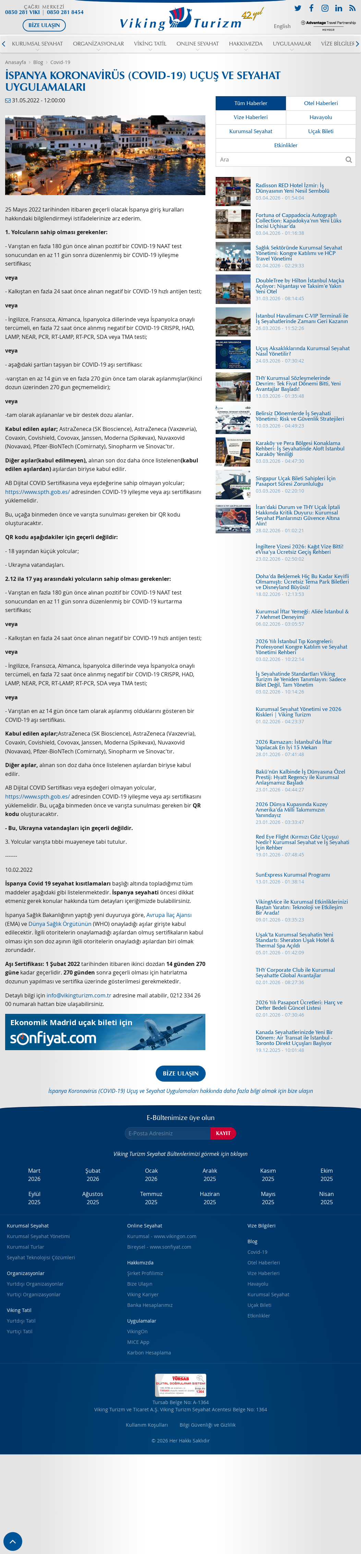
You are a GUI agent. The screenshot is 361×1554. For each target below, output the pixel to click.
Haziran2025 (210, 1198)
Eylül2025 (34, 1198)
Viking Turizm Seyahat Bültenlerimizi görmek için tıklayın (180, 1154)
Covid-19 (60, 62)
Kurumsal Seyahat (250, 131)
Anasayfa (15, 62)
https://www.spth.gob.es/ (37, 492)
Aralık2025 (210, 1175)
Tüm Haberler (250, 103)
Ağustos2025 (92, 1198)
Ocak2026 (151, 1175)
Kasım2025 (268, 1175)
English (282, 26)
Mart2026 (34, 1175)
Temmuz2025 (151, 1198)
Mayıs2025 (268, 1198)
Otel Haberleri (321, 103)
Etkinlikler (286, 145)
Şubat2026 (92, 1175)
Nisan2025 (326, 1198)
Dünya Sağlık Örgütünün (60, 924)
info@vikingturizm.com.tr (79, 995)
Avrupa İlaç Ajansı (169, 915)
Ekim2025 (327, 1175)
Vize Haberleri (251, 117)
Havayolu (321, 117)
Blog (38, 62)
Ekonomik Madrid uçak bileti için (71, 1022)
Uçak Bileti (321, 131)
